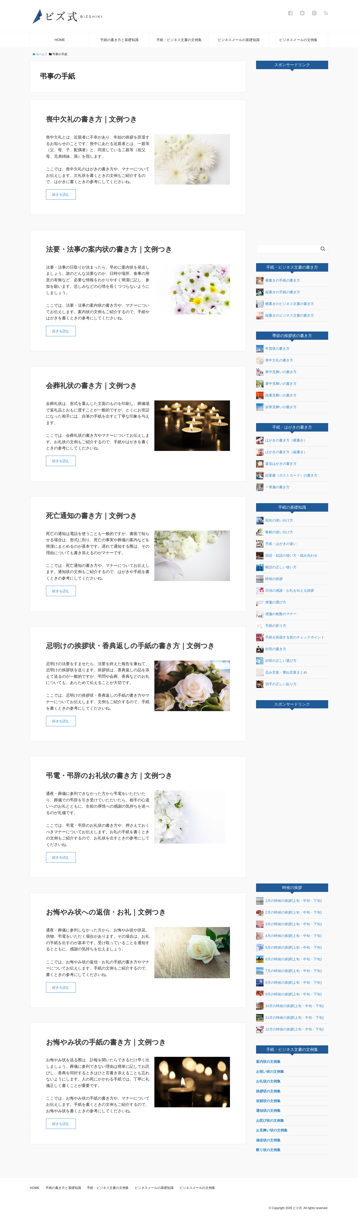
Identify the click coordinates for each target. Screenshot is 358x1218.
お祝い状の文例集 (270, 1071)
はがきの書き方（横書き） (281, 440)
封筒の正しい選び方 (276, 661)
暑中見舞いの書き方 (276, 384)
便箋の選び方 (271, 602)
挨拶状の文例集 (268, 1091)
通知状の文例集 (268, 1111)
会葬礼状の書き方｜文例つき (91, 386)
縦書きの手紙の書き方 (278, 292)
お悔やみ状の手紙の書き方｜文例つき (106, 1042)
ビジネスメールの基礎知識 (239, 40)
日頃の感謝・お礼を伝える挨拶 (285, 590)
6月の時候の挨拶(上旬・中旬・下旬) (289, 959)
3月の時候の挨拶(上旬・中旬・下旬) (289, 924)
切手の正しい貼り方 (276, 684)
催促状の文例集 (268, 1140)
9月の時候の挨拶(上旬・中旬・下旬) (289, 994)
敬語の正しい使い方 (276, 567)
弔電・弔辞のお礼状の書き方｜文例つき (109, 776)
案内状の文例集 (268, 1062)
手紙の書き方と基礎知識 (119, 40)
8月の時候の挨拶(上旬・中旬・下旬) (289, 982)
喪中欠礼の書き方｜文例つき (91, 119)
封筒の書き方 (271, 649)
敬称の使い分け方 (274, 532)
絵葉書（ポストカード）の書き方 (286, 475)
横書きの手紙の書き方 (278, 280)
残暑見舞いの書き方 (276, 395)
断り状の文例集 (268, 1150)
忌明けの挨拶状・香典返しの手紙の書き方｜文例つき (130, 646)
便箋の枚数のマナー (276, 614)
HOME (59, 40)
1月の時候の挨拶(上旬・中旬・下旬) (289, 901)
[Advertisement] (293, 158)
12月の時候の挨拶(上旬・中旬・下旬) (290, 1029)
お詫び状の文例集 (270, 1120)
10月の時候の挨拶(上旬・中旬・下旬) (290, 1006)
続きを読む (61, 194)
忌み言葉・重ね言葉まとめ (281, 672)
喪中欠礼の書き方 (274, 360)
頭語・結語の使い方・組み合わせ (286, 555)
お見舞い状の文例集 (271, 1130)
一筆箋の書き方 (273, 487)
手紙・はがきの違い (276, 544)
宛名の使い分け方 (274, 520)
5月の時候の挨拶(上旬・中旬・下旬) (289, 947)
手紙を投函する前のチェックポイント (290, 637)
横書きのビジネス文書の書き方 (285, 304)
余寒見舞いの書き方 (276, 407)
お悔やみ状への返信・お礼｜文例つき (106, 912)
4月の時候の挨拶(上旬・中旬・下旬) (289, 936)
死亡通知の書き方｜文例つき (91, 516)
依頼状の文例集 (268, 1101)
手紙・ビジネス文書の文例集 (179, 40)
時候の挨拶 (269, 579)
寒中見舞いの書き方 (276, 372)
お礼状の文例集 (268, 1081)
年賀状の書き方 (273, 348)
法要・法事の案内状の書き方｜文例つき (109, 249)
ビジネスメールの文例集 (298, 40)
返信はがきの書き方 (276, 464)
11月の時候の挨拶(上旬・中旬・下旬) (290, 1018)
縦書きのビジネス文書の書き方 (285, 315)
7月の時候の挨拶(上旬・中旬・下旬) (289, 971)
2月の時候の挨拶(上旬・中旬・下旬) (289, 912)
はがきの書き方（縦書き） (281, 452)
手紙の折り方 (271, 626)
